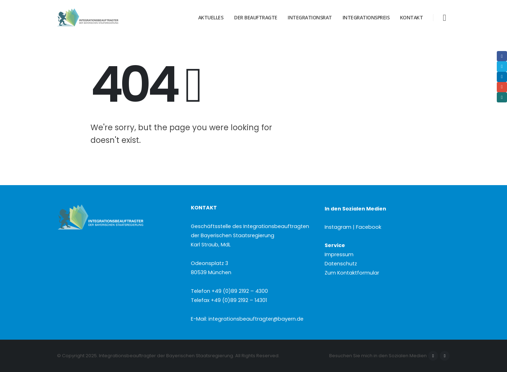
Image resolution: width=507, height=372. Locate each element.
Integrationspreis (366, 17)
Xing (502, 97)
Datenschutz (341, 263)
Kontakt (411, 17)
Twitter (502, 66)
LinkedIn (502, 77)
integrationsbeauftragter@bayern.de (255, 318)
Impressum (339, 254)
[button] (444, 18)
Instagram (445, 356)
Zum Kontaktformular (352, 272)
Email (502, 87)
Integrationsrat (310, 17)
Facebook (433, 356)
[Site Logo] (101, 17)
